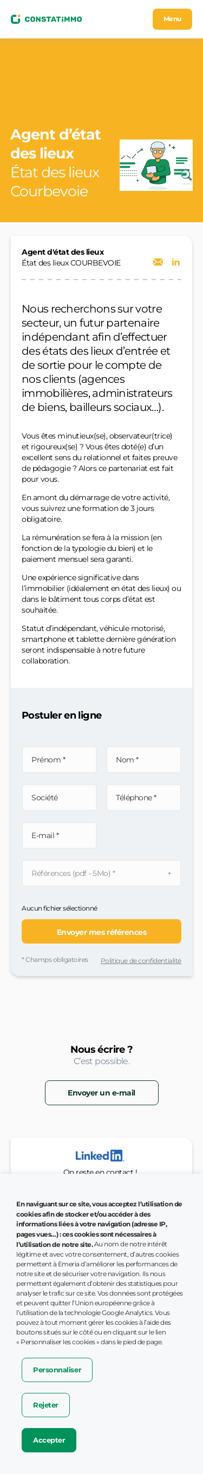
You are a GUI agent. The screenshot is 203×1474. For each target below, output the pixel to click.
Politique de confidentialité (141, 961)
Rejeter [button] (45, 1404)
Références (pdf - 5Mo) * (73, 873)
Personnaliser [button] (57, 1369)
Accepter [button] (49, 1440)
